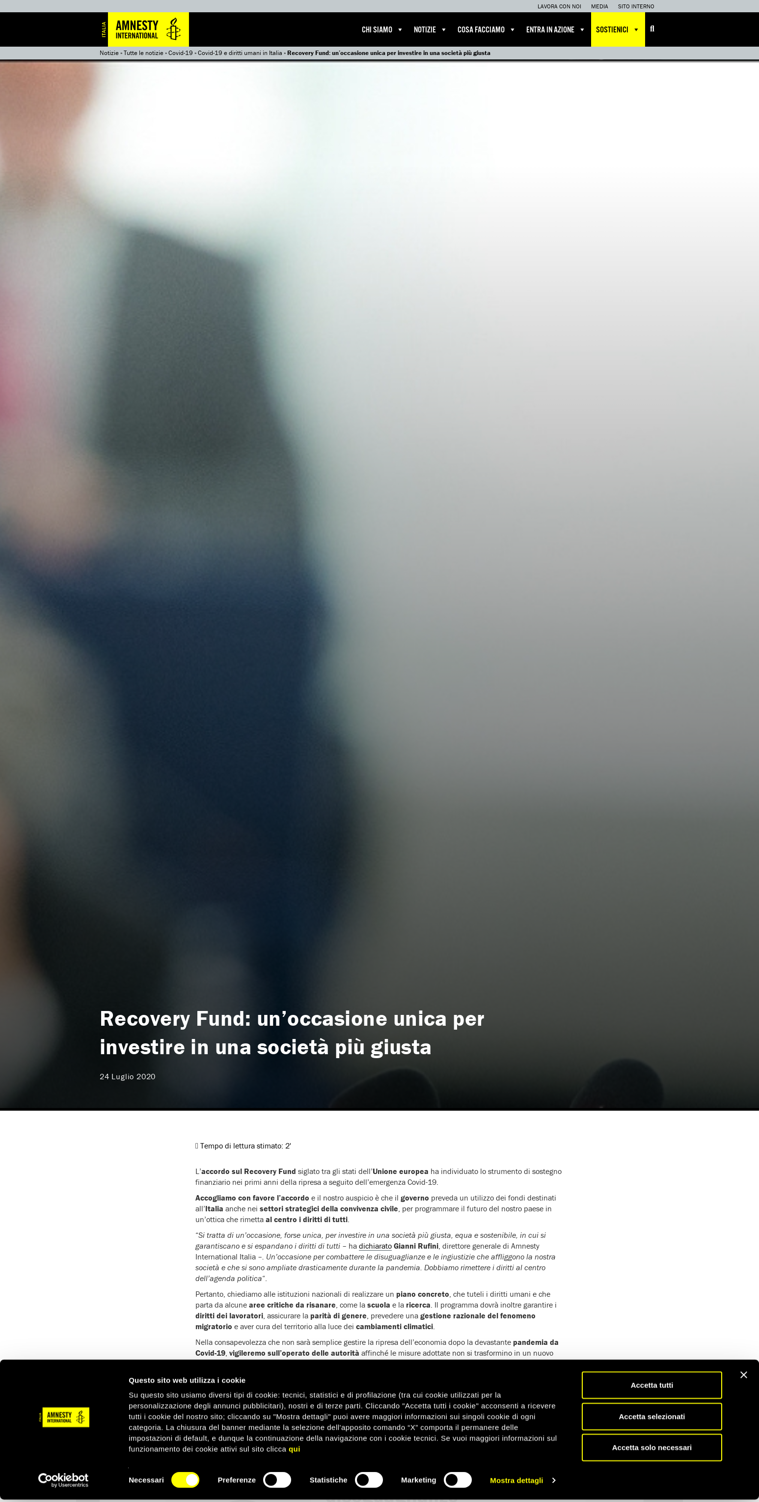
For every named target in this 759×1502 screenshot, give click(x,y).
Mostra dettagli (516, 1482)
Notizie (431, 29)
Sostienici (618, 29)
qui (294, 1451)
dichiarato (375, 1246)
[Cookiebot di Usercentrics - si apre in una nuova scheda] (64, 1482)
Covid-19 (180, 53)
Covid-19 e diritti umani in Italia (240, 53)
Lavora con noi (559, 6)
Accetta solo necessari (652, 1450)
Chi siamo (383, 29)
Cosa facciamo (487, 29)
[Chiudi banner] (743, 1377)
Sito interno (636, 6)
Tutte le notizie (143, 53)
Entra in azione (556, 29)
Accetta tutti (652, 1387)
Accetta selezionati (652, 1419)
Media (599, 6)
